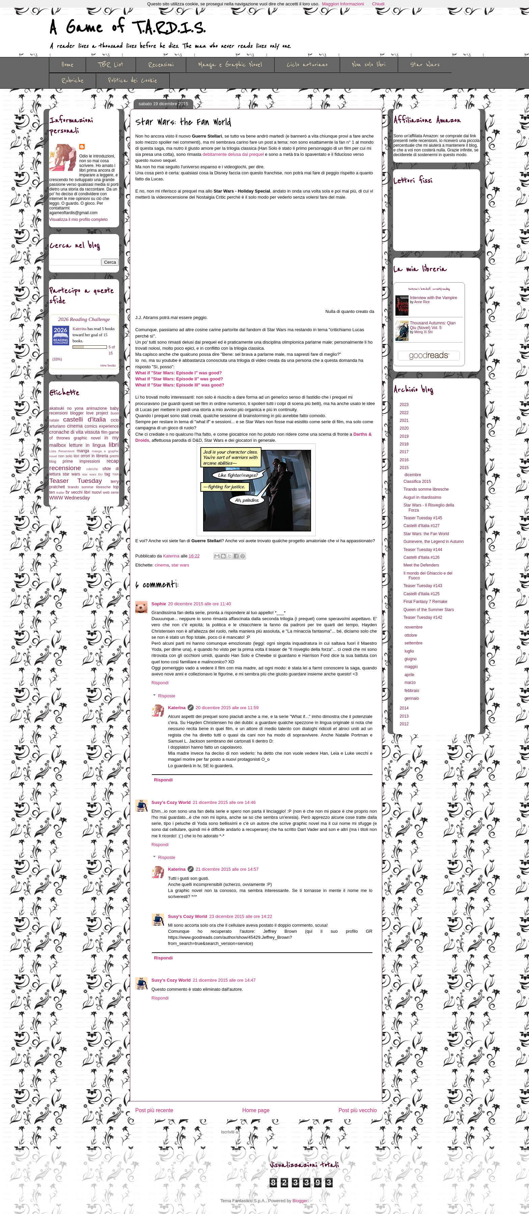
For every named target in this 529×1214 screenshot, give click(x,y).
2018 (405, 444)
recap (113, 461)
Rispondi (160, 682)
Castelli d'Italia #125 (421, 593)
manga (83, 451)
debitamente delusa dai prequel (232, 154)
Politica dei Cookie (132, 81)
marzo (411, 682)
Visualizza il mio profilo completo (78, 219)
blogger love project (89, 413)
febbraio (412, 690)
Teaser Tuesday (75, 480)
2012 (405, 724)
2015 (405, 467)
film (104, 432)
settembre (414, 643)
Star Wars (425, 65)
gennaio (412, 698)
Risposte (166, 695)
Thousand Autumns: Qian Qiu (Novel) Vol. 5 (432, 325)
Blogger (300, 1200)
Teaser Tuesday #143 (422, 585)
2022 (405, 412)
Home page (256, 1110)
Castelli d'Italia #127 (421, 525)
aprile (410, 674)
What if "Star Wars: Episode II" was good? (179, 378)
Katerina (177, 707)
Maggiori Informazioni (343, 3)
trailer (60, 492)
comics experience (102, 426)
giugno (411, 659)
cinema (162, 565)
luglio (410, 651)
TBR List (110, 65)
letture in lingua (87, 445)
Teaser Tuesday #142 (422, 617)
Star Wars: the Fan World (426, 533)
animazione (96, 408)
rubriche (92, 469)
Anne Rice (422, 302)
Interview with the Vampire (433, 297)
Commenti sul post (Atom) (266, 1131)
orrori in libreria (94, 456)
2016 (405, 460)
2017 (405, 452)
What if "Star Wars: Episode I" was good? (178, 372)
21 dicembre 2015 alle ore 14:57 (227, 869)
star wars (180, 565)
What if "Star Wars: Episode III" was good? (179, 384)
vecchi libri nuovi (86, 492)
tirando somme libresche (89, 487)
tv (67, 492)
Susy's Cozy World (171, 802)
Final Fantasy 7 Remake (425, 601)
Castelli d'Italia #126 (421, 557)
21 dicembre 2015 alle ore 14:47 (224, 980)
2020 (405, 428)
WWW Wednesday (69, 497)
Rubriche (72, 81)
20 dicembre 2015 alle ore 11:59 (227, 707)
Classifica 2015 (417, 481)
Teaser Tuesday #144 (422, 549)
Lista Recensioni (62, 451)
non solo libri (68, 456)
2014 (405, 708)
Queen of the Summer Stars (428, 609)
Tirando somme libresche (426, 489)
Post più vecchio (357, 1110)
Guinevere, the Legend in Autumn (433, 541)
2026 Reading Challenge (84, 319)
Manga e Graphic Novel (230, 65)
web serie (111, 492)
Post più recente (154, 1110)
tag (107, 474)
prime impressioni (81, 461)
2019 (405, 436)
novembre (414, 627)
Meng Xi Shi (423, 332)
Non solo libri (369, 65)
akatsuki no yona (66, 408)
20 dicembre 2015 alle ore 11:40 (199, 603)
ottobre (411, 635)
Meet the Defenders (421, 565)
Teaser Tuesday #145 (422, 518)
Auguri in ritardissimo (422, 497)
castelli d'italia (84, 419)
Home (67, 65)
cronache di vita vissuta (74, 432)
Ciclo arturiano (307, 65)
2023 (405, 404)
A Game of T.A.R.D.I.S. (127, 28)
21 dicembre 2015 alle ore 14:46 (224, 802)
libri (114, 444)
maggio (412, 666)
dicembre (413, 474)
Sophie (158, 603)
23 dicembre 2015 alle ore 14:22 (240, 916)
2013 (405, 716)
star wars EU (92, 474)
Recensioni (161, 65)
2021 (405, 420)
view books (108, 365)
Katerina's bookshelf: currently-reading (429, 289)
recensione (65, 467)
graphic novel (87, 438)
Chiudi (378, 3)
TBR (115, 474)
